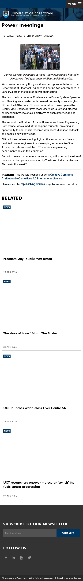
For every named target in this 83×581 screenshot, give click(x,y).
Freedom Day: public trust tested (27, 259)
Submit (68, 533)
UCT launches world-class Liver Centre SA (34, 408)
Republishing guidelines (68, 578)
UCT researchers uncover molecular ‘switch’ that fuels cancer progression (39, 485)
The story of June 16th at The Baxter (30, 333)
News (7, 207)
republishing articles (33, 184)
